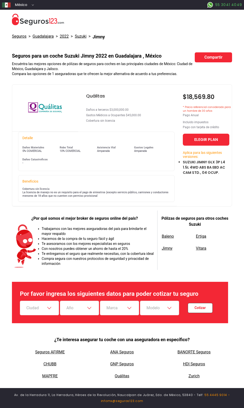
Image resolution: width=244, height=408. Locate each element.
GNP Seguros (122, 364)
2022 (64, 36)
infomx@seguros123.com (122, 401)
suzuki (81, 36)
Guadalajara (43, 36)
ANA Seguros (122, 352)
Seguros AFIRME (50, 352)
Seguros (19, 36)
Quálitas (122, 376)
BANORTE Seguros (194, 352)
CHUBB (50, 364)
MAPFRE (50, 376)
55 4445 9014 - (217, 395)
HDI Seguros (194, 364)
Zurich (194, 376)
